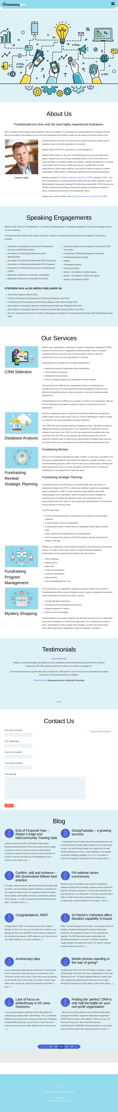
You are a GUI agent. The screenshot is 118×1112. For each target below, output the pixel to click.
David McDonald (59, 659)
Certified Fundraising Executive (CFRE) (76, 177)
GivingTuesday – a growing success (91, 832)
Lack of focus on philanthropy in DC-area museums (33, 1003)
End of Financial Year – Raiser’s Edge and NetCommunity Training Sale (36, 834)
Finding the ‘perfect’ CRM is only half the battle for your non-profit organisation (92, 1003)
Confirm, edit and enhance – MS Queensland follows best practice (36, 876)
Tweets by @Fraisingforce (100, 731)
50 (56, 1046)
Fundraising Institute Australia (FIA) (86, 196)
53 (72, 1046)
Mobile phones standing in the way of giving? (91, 960)
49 (50, 1046)
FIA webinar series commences (85, 874)
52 (66, 1046)
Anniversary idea (28, 959)
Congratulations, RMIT (32, 915)
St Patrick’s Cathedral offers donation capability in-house (92, 917)
